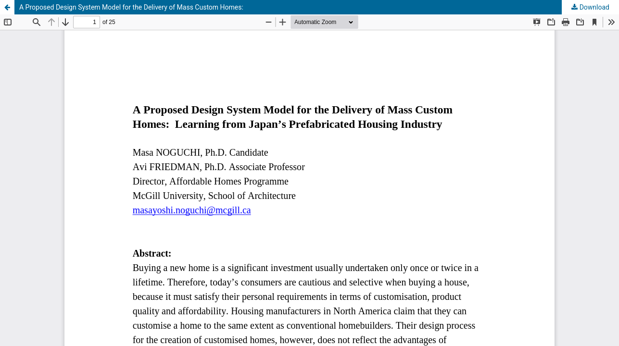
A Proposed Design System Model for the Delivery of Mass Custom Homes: (131, 7)
